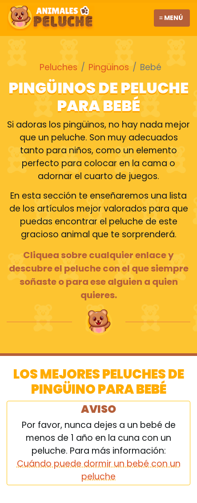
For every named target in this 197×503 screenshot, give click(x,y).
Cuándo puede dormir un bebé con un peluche (99, 470)
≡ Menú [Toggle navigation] (171, 17)
